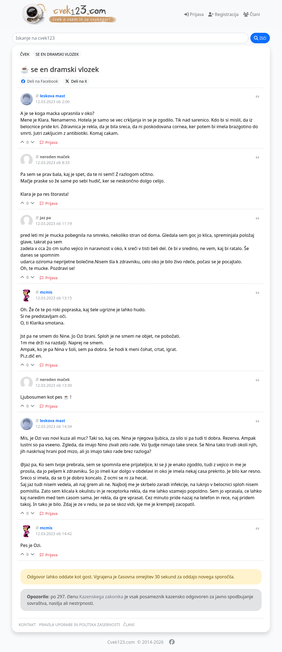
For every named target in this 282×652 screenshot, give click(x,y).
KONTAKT (27, 624)
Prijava (194, 14)
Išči (260, 38)
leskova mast (52, 95)
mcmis (46, 292)
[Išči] (130, 38)
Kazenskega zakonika (101, 597)
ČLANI (129, 624)
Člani (251, 14)
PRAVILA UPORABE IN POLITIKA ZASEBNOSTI (79, 624)
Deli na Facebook (39, 81)
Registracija (223, 14)
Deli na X (76, 81)
